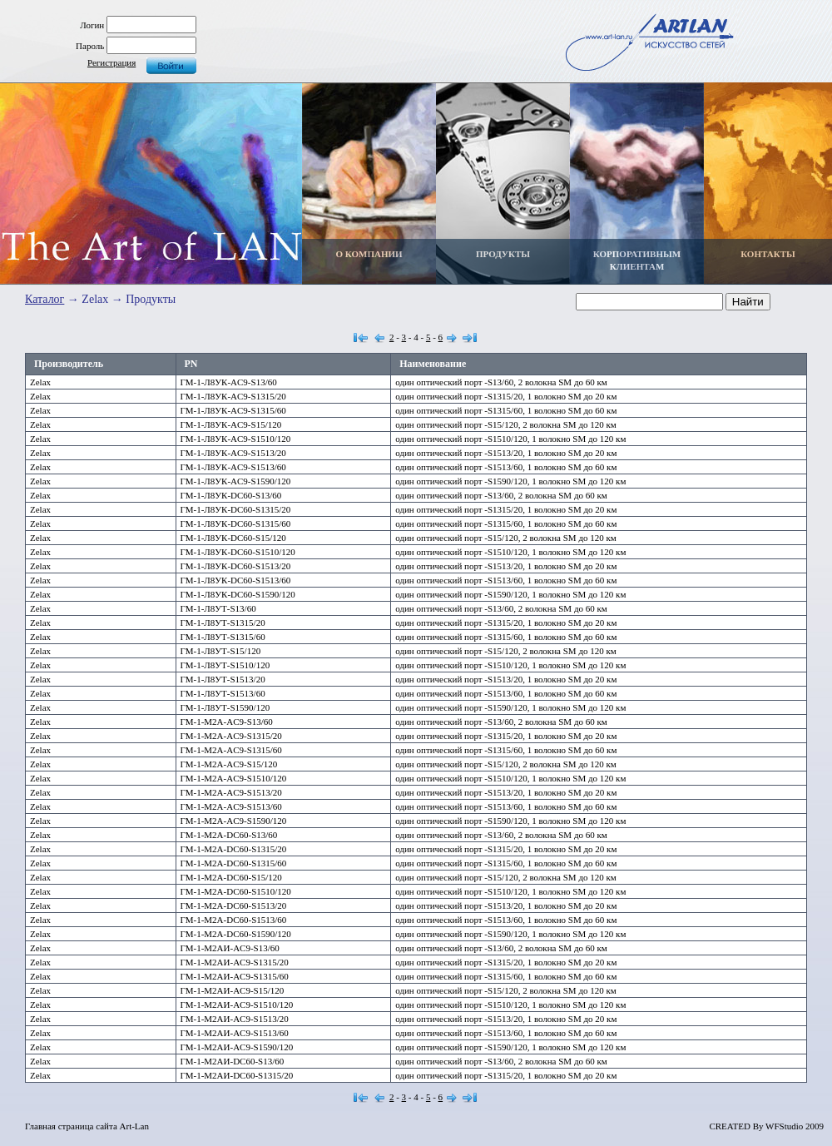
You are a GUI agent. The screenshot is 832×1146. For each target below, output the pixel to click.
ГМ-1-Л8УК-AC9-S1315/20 (233, 396)
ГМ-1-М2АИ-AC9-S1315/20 (235, 962)
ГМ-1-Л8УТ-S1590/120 (225, 707)
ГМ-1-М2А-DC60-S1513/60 (234, 920)
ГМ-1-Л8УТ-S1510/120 (225, 665)
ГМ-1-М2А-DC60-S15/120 (231, 877)
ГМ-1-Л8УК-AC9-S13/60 (229, 382)
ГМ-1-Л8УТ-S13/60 (218, 608)
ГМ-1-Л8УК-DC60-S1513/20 (236, 566)
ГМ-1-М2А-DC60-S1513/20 (234, 905)
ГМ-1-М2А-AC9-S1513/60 (231, 806)
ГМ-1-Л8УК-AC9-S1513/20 (233, 453)
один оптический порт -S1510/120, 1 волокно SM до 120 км (510, 439)
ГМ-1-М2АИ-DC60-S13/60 (233, 1061)
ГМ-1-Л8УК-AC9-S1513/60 (233, 467)
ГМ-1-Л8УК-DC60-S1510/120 (238, 552)
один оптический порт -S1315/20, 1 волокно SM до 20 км (506, 396)
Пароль (90, 46)
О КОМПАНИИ (368, 254)
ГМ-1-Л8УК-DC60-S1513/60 (236, 580)
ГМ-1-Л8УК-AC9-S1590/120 (236, 481)
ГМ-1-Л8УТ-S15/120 (221, 651)
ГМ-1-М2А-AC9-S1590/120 (234, 821)
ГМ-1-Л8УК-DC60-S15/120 (233, 538)
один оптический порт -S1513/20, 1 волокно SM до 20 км (506, 453)
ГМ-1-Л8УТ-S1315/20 (223, 623)
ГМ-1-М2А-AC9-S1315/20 (231, 736)
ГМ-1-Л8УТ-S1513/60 (223, 693)
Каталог (44, 299)
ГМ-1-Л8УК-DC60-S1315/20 (236, 509)
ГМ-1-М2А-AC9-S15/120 (229, 764)
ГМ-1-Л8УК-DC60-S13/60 (231, 495)
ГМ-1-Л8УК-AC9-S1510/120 (236, 439)
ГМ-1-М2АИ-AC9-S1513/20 (235, 1019)
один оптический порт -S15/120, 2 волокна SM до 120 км (506, 424)
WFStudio (784, 1126)
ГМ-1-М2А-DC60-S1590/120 (236, 934)
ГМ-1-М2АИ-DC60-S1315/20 (237, 1075)
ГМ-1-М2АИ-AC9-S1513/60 (235, 1033)
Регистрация (111, 62)
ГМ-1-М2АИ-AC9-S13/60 (230, 948)
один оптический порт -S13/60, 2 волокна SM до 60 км (501, 382)
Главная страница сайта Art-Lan (87, 1126)
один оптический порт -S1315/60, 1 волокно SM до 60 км (506, 410)
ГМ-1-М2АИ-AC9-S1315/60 (235, 976)
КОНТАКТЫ (767, 254)
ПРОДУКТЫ (503, 254)
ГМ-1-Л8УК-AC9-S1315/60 (233, 410)
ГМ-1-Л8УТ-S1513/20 (223, 679)
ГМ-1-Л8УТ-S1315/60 (223, 637)
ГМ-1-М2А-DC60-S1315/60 (234, 863)
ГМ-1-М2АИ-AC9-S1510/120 (237, 1005)
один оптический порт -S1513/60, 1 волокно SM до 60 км (506, 467)
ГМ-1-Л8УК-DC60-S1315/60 (236, 523)
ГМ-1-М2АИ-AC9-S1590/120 (237, 1047)
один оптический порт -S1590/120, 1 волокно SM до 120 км (510, 481)
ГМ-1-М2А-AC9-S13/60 (227, 722)
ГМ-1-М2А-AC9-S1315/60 (231, 750)
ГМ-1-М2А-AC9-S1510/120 (234, 778)
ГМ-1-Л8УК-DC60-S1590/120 (238, 594)
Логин (92, 25)
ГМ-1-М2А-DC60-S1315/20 (234, 849)
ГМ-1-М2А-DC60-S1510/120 (236, 891)
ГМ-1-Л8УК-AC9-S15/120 (231, 424)
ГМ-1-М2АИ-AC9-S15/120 (233, 990)
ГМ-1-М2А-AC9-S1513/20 (231, 792)
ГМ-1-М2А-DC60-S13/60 (229, 835)
